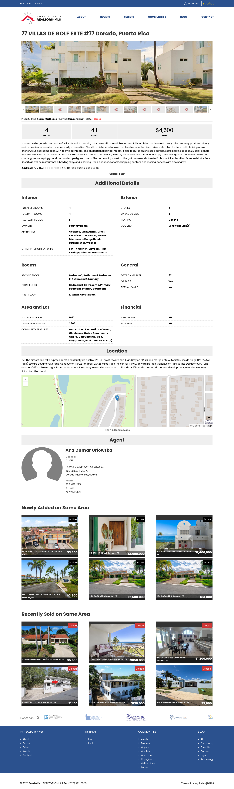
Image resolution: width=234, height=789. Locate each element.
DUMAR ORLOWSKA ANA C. (85, 467)
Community (207, 743)
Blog (183, 17)
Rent (29, 3)
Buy (22, 3)
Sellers (129, 17)
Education (206, 747)
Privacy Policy (198, 783)
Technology (207, 759)
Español (208, 3)
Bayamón (146, 743)
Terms (185, 783)
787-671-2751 (73, 484)
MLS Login (193, 3)
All (202, 739)
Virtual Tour (117, 174)
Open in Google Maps (117, 430)
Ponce (144, 767)
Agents (38, 3)
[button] (117, 398)
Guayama (146, 755)
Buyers (105, 17)
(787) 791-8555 (77, 783)
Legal (203, 755)
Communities (157, 17)
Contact (207, 17)
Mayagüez (146, 759)
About (81, 17)
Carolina (145, 751)
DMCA (210, 783)
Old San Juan (148, 763)
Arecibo (145, 739)
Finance (205, 751)
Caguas (145, 747)
